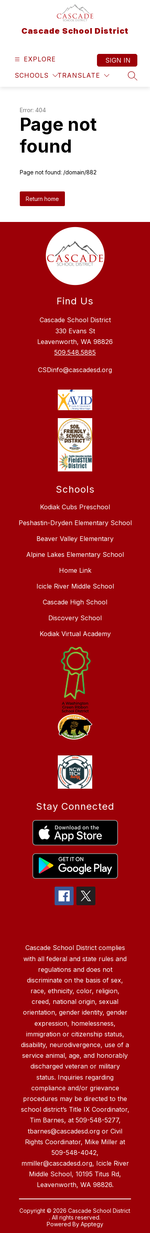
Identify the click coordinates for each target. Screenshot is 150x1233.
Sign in (118, 60)
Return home (42, 198)
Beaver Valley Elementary (75, 539)
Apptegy (92, 1224)
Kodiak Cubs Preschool (75, 507)
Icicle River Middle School (75, 586)
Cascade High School (75, 602)
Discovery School (75, 618)
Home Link (75, 570)
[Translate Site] (83, 75)
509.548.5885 (75, 352)
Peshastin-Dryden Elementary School (75, 523)
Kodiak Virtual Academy (75, 634)
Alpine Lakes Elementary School (75, 554)
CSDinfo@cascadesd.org (75, 370)
